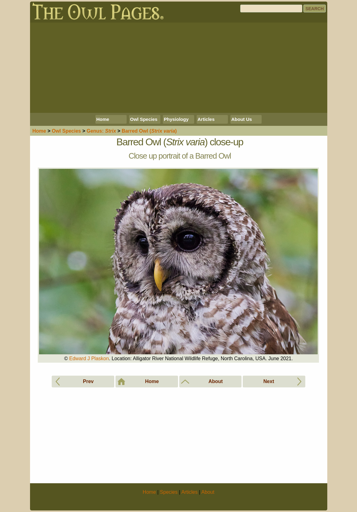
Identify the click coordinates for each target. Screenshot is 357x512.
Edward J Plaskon (89, 358)
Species (66, 131)
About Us (241, 119)
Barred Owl (149, 131)
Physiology (176, 119)
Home (102, 119)
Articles (206, 119)
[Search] (271, 8)
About (207, 492)
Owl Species (143, 119)
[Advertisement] (178, 67)
